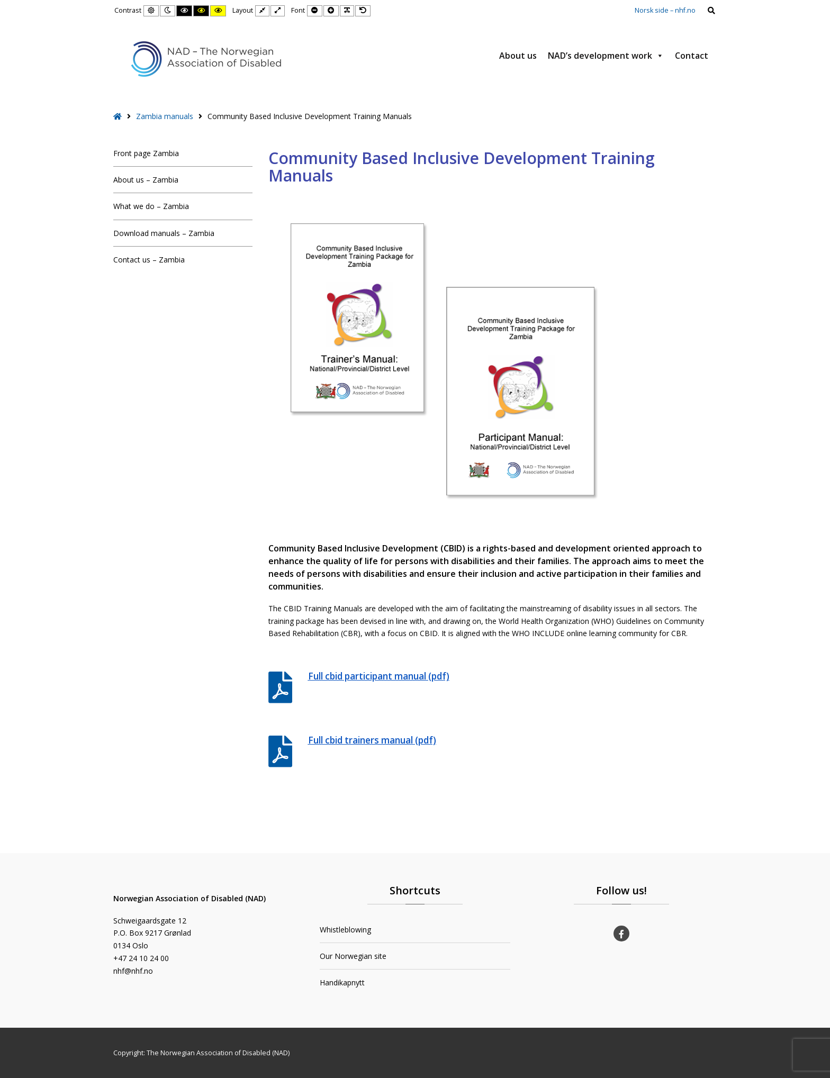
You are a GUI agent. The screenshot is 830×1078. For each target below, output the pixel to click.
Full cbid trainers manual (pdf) (372, 740)
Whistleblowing (345, 930)
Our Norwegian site (353, 956)
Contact (691, 55)
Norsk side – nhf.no (665, 10)
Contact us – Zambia (149, 260)
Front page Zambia (146, 153)
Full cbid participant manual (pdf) (378, 676)
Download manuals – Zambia (163, 233)
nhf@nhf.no (133, 971)
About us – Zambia (145, 180)
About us (518, 55)
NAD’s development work (606, 55)
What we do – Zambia (151, 206)
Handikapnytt (342, 982)
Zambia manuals (164, 116)
